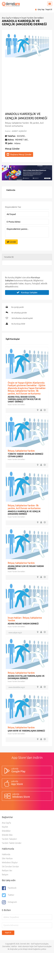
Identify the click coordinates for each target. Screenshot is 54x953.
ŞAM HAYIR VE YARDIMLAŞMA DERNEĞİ (26, 731)
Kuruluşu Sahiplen (27, 292)
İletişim (5, 874)
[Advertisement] (27, 84)
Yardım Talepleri (9, 839)
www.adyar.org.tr (15, 633)
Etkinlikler (6, 831)
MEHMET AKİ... (22, 140)
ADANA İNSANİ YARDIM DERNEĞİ (23, 623)
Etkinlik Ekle (7, 835)
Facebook (9, 888)
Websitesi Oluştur (10, 862)
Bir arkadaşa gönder (19, 313)
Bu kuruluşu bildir (18, 324)
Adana (16, 18)
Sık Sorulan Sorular (10, 866)
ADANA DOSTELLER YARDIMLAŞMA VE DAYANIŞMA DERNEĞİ (26, 677)
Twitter (8, 895)
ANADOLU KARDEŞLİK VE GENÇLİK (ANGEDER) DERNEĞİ (24, 512)
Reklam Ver (7, 870)
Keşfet (5, 827)
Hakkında (6, 854)
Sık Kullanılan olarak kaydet (22, 318)
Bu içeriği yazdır (17, 307)
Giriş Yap (41, 9)
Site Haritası (7, 858)
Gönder (11, 242)
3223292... (21, 136)
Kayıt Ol (49, 9)
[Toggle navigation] (49, 4)
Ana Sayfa (6, 18)
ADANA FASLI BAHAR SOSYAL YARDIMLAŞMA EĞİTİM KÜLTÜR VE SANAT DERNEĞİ (24, 399)
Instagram (9, 902)
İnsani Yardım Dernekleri (32, 18)
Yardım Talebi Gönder (12, 843)
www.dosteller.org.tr (16, 687)
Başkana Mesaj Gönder (19, 154)
